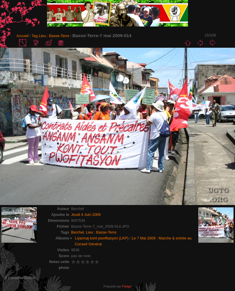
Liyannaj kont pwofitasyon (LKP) (102, 238)
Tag (35, 36)
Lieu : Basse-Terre (54, 36)
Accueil (22, 36)
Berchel (77, 232)
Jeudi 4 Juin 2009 (85, 214)
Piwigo (126, 286)
